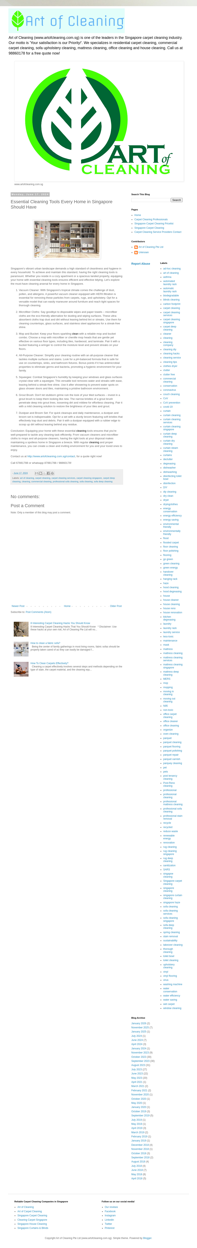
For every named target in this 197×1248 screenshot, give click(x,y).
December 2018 (140, 1145)
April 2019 (136, 1128)
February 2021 (139, 1090)
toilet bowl (168, 956)
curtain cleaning (172, 415)
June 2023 (137, 1073)
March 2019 (137, 1132)
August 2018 (138, 1161)
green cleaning (171, 563)
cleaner (167, 333)
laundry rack (170, 628)
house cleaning (171, 604)
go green (168, 559)
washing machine (172, 984)
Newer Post (18, 606)
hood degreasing (172, 591)
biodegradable (171, 295)
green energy (170, 567)
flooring (167, 555)
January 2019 (138, 1140)
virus (165, 980)
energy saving (171, 519)
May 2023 (136, 1077)
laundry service (171, 632)
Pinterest (110, 1228)
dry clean (168, 495)
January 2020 (138, 1107)
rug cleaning (170, 847)
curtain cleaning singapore (172, 428)
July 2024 (136, 1036)
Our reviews (111, 1207)
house (166, 595)
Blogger (147, 1238)
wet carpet (169, 1004)
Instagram (110, 1215)
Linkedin (109, 1219)
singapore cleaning (168, 889)
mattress (168, 649)
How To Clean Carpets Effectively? (49, 663)
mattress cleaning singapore (173, 666)
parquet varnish (171, 759)
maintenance (170, 640)
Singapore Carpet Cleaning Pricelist (153, 223)
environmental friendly (171, 525)
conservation (170, 385)
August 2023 (138, 1065)
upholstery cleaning (169, 966)
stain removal (170, 936)
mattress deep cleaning (171, 673)
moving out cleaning (169, 700)
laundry (167, 623)
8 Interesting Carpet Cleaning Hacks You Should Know (60, 623)
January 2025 (138, 1031)
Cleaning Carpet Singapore (32, 1219)
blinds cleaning (171, 299)
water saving (170, 999)
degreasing (169, 463)
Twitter (108, 1223)
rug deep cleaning (168, 860)
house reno (169, 608)
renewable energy (169, 837)
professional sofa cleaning (65, 481)
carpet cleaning (42, 478)
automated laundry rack (170, 282)
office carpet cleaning (170, 715)
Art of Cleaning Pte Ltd (151, 247)
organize (168, 729)
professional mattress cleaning (173, 803)
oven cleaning (171, 733)
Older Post (116, 606)
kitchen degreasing (169, 618)
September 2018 (140, 1157)
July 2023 (136, 1069)
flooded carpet (171, 542)
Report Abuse (140, 263)
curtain (167, 410)
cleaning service (172, 357)
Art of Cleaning (25, 1207)
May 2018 (136, 1174)
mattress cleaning (173, 653)
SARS (166, 869)
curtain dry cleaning (169, 442)
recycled (168, 827)
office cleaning (171, 725)
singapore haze (171, 902)
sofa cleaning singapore (170, 919)
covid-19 (168, 406)
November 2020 (140, 1094)
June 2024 (137, 1040)
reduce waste (170, 831)
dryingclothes (170, 504)
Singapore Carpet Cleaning (149, 227)
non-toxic (168, 710)
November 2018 (140, 1149)
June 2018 (137, 1170)
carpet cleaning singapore (89, 478)
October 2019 (138, 1111)
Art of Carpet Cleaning (29, 1211)
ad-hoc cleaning (172, 268)
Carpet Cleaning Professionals (151, 219)
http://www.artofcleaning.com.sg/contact (51, 456)
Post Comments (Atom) (38, 612)
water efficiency (171, 995)
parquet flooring (171, 746)
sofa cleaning (86, 481)
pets (165, 771)
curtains (167, 455)
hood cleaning (171, 587)
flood (166, 538)
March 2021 (137, 1086)
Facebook (110, 1211)
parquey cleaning (172, 763)
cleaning (26, 481)
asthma (167, 277)
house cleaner (171, 599)
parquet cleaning (172, 742)
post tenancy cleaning (170, 777)
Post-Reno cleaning (169, 784)
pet (165, 767)
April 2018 (136, 1178)
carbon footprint (171, 304)
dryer (166, 500)
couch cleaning (171, 394)
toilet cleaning (170, 960)
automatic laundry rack (170, 290)
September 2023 (140, 1061)
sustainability (170, 940)
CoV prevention (171, 402)
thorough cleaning (168, 950)
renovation (169, 842)
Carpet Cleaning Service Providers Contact (157, 232)
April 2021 (136, 1082)
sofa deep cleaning (103, 481)
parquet (167, 738)
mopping (168, 687)
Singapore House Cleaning (32, 1223)
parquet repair (171, 754)
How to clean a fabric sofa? (45, 643)
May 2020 (136, 1103)
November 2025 (140, 1027)
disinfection (169, 483)
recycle (167, 822)
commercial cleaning (41, 481)
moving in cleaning (168, 693)
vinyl (165, 971)
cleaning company (168, 344)
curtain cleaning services (172, 421)
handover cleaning (168, 573)
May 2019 (136, 1124)
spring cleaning (171, 932)
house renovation (172, 612)
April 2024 (136, 1044)
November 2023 (140, 1052)
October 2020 (138, 1098)
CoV (165, 398)
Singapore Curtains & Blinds (32, 1228)
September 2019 (140, 1115)
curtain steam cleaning (170, 449)
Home (67, 606)
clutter (166, 370)
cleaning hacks (171, 353)
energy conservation (170, 510)
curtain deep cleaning (170, 435)
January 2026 (138, 1023)
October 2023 (138, 1056)
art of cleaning (27, 478)
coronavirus (169, 390)
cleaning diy (169, 349)
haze (166, 583)
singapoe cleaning (168, 875)
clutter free (169, 374)
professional (170, 790)
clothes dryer (170, 366)
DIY (165, 487)
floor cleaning (170, 546)
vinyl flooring (170, 975)
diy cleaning (169, 491)
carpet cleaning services (63, 478)
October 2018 (138, 1153)
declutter (168, 459)
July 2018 (136, 1165)
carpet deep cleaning (169, 328)
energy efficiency (172, 515)
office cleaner (170, 721)
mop (165, 683)
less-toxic (168, 636)
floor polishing (171, 550)
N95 (165, 705)
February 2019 (139, 1136)
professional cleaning (170, 796)
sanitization (169, 865)
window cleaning (172, 1008)
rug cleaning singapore (170, 852)
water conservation (170, 990)
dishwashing (170, 472)
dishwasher (169, 467)
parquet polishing (172, 750)
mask (166, 644)
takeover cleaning (173, 944)
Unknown (144, 252)
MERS (167, 678)
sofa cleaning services (170, 912)
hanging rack (170, 579)
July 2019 (136, 1119)
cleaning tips (170, 362)
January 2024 (138, 1048)
